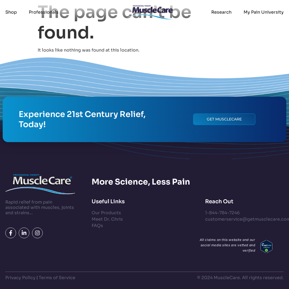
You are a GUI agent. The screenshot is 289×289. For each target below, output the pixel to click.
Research (221, 12)
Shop (11, 12)
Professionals (43, 12)
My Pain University (264, 12)
